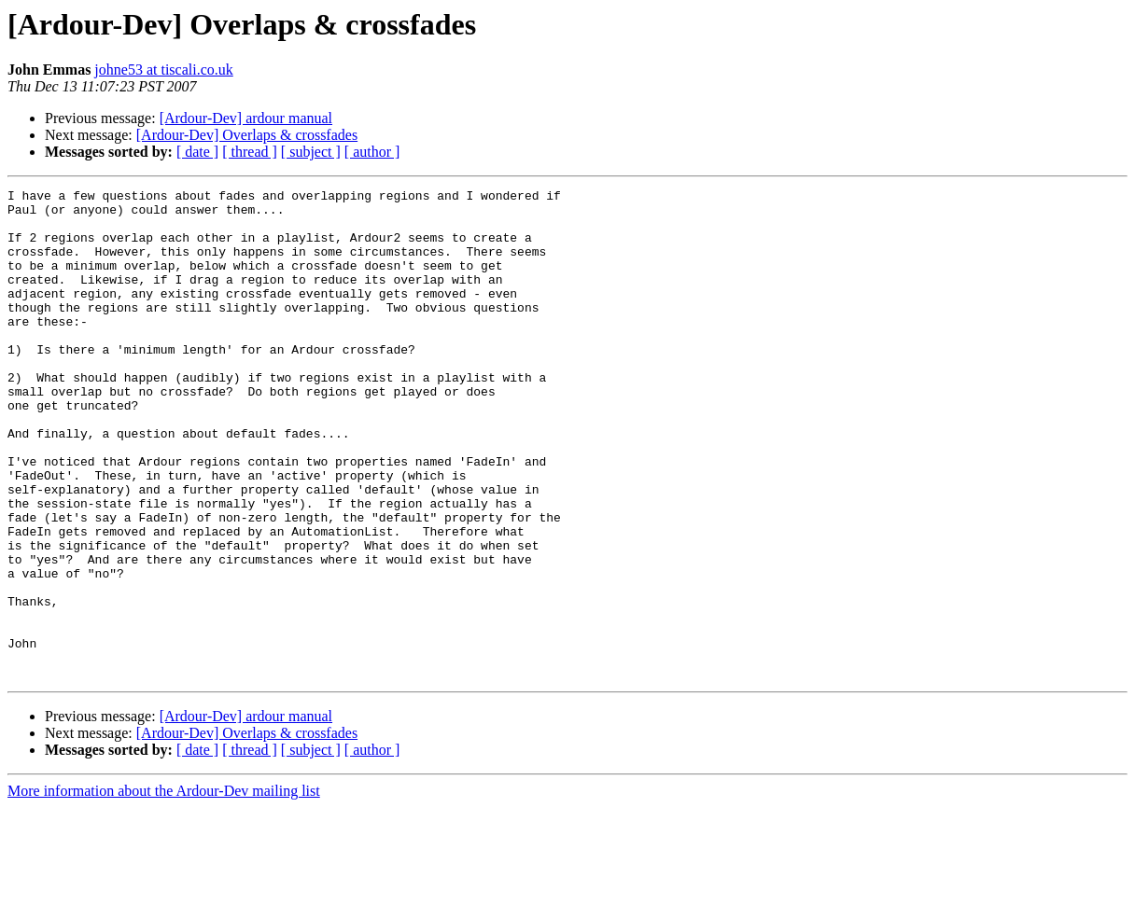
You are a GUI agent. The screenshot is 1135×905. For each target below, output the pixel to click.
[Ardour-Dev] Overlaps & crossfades (246, 135)
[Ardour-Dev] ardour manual (246, 118)
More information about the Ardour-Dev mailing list (163, 889)
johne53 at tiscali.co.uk (163, 69)
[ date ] (197, 152)
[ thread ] (249, 152)
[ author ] (372, 152)
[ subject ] (311, 152)
